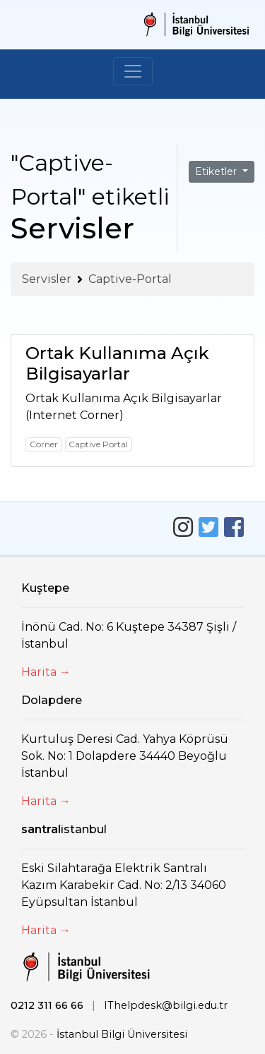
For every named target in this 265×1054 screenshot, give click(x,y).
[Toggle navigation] (133, 71)
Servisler (46, 279)
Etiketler (217, 171)
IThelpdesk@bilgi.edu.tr (166, 1005)
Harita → (46, 672)
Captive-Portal (130, 279)
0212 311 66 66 (47, 1005)
